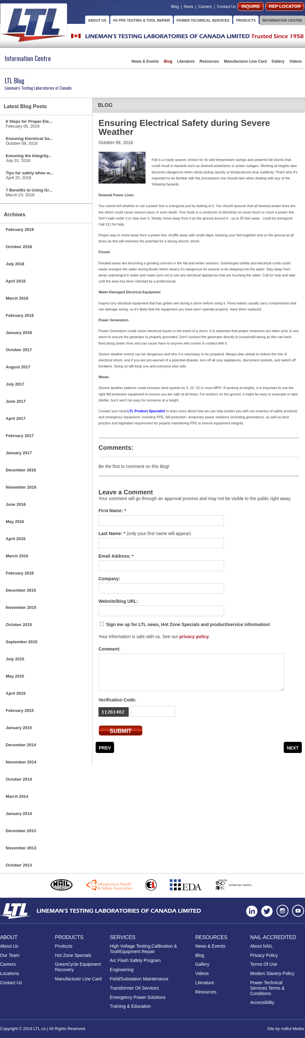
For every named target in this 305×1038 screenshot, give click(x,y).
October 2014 (19, 779)
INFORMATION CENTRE (282, 20)
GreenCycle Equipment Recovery (78, 967)
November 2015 (21, 607)
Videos (295, 61)
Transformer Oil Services (134, 988)
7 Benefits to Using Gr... (29, 192)
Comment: (109, 648)
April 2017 (15, 418)
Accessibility (262, 1002)
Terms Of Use (263, 964)
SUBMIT (121, 731)
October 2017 (19, 349)
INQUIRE (250, 6)
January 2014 (19, 813)
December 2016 (21, 470)
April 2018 (15, 281)
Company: (109, 578)
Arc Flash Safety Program (135, 960)
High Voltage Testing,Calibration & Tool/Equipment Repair (143, 949)
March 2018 (17, 298)
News (188, 6)
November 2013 (21, 848)
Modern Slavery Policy (272, 973)
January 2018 (19, 332)
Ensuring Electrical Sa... (29, 141)
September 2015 (21, 641)
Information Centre (28, 58)
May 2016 (15, 521)
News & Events (146, 61)
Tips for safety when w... (29, 175)
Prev (105, 747)
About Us (9, 946)
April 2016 (15, 538)
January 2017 (19, 452)
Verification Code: (117, 699)
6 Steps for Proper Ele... (29, 124)
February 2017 (20, 435)
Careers (205, 6)
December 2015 (21, 590)
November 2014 (21, 762)
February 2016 (20, 573)
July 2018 (15, 263)
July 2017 (15, 384)
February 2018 (20, 315)
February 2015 (20, 710)
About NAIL (261, 946)
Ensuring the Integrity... (28, 158)
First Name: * (112, 510)
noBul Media (292, 1028)
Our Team (9, 955)
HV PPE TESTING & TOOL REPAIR (141, 20)
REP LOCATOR (285, 6)
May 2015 (15, 676)
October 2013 (19, 865)
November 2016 (21, 487)
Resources (210, 61)
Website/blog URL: (118, 601)
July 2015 (15, 659)
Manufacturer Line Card (246, 61)
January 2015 (19, 727)
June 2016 (16, 504)
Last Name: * (144, 533)
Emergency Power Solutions (138, 997)
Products (63, 946)
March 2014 (17, 796)
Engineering (122, 969)
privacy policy (194, 636)
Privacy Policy (264, 955)
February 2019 (20, 229)
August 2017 (18, 367)
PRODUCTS (246, 20)
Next (293, 747)
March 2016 (17, 556)
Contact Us (226, 6)
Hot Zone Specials (73, 955)
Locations (9, 973)
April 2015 (15, 693)
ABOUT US (97, 20)
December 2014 (21, 744)
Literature (186, 61)
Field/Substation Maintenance (139, 978)
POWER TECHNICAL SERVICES (203, 20)
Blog (175, 6)
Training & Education (130, 1006)
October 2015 (19, 624)
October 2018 (19, 246)
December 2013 (21, 830)
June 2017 (16, 401)
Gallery (279, 61)
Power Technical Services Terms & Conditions (267, 988)
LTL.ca (39, 1028)
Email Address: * (116, 556)
